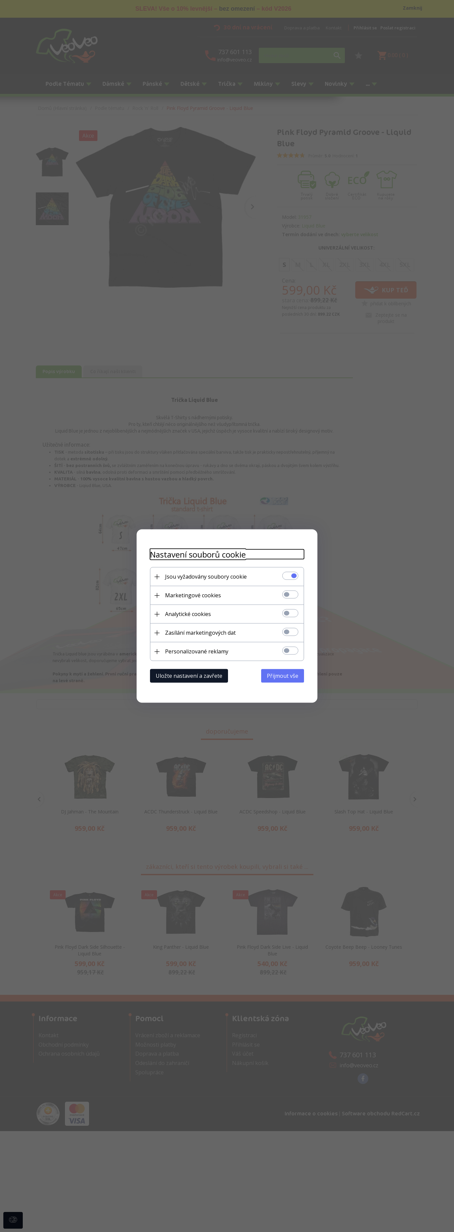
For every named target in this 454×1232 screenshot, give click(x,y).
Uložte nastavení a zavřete (189, 675)
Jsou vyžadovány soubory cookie (206, 576)
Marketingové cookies (193, 595)
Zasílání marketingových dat (200, 632)
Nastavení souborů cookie (198, 554)
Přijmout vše (282, 675)
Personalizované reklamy (196, 651)
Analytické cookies (188, 614)
